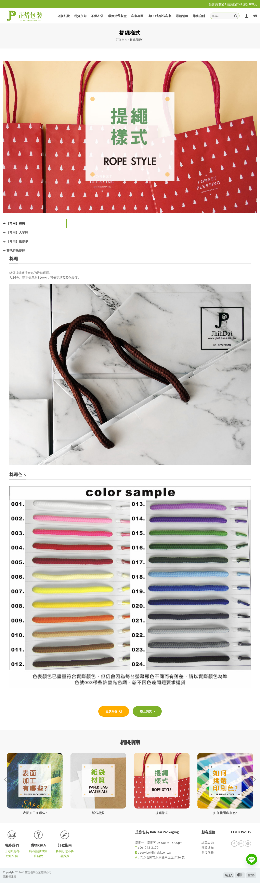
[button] (255, 16)
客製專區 (137, 16)
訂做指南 (121, 39)
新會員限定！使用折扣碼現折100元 (233, 4)
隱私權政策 (9, 876)
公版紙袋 (63, 16)
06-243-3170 (149, 847)
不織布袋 (97, 16)
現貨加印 (80, 16)
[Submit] (235, 15)
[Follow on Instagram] (241, 843)
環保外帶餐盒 (117, 16)
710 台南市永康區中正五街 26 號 (162, 857)
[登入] (247, 15)
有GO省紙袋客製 (159, 16)
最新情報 (182, 16)
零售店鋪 (199, 16)
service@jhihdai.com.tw (155, 852)
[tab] (35, 223)
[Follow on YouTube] (248, 843)
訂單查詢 (208, 842)
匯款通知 (208, 847)
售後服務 (208, 852)
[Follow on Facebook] (234, 843)
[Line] (251, 859)
